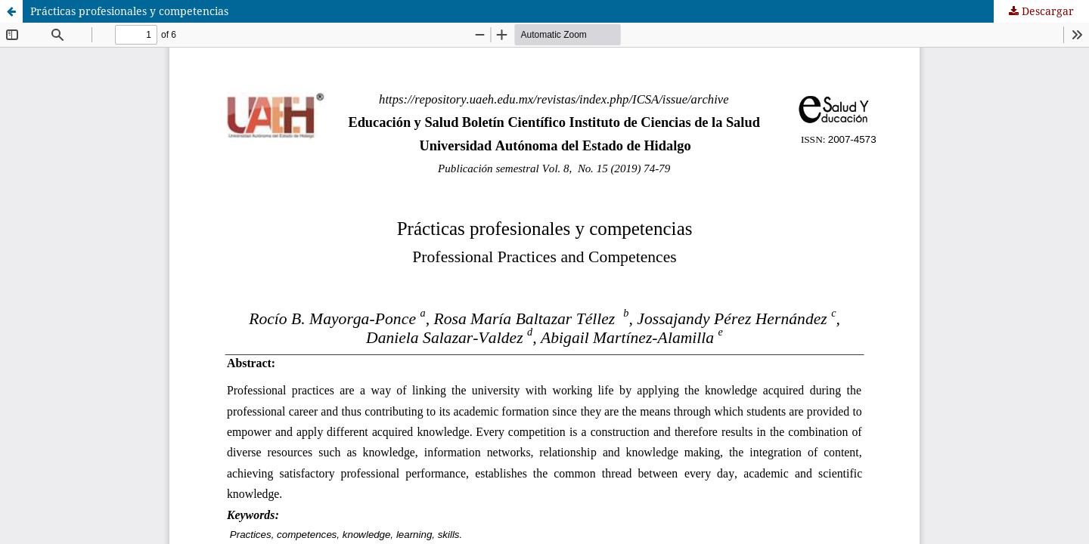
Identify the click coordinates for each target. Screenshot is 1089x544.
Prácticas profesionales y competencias (129, 11)
